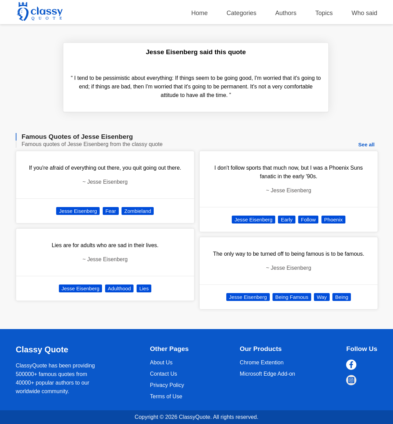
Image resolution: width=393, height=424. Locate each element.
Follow (308, 219)
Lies (144, 288)
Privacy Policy (167, 385)
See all (366, 144)
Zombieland (137, 211)
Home (199, 13)
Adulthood (119, 288)
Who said (364, 13)
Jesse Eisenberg (78, 211)
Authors (285, 13)
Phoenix (333, 219)
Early (286, 219)
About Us (161, 362)
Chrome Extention (261, 362)
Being (341, 297)
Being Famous (291, 297)
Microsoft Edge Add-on (267, 374)
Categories (241, 13)
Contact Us (163, 374)
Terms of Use (166, 396)
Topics (324, 13)
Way (322, 297)
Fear (110, 211)
